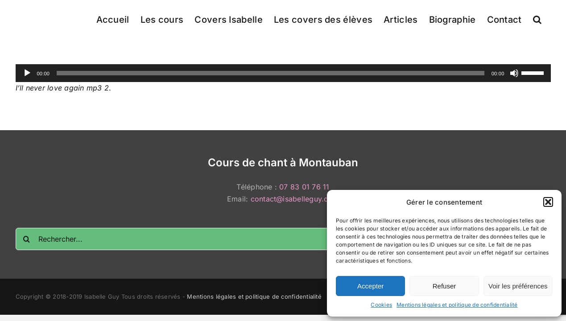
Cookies (381, 304)
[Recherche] (27, 239)
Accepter (370, 286)
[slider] (270, 73)
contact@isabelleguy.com (295, 198)
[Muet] (514, 73)
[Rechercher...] (283, 239)
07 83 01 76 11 (304, 186)
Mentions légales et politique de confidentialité (457, 304)
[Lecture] (27, 73)
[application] (283, 73)
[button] (548, 202)
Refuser (444, 286)
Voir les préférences (518, 286)
